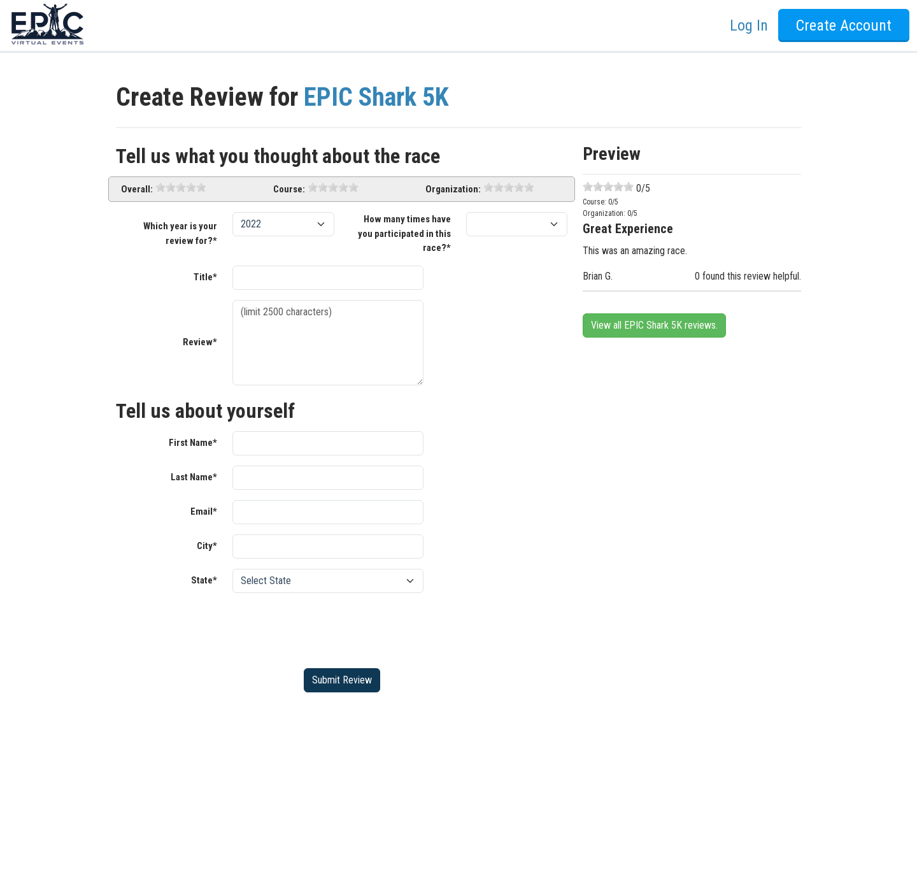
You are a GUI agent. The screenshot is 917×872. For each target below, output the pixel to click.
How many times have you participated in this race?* (404, 233)
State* (204, 580)
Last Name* (194, 477)
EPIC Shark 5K (376, 97)
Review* (200, 342)
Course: (289, 189)
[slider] (180, 187)
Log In (749, 25)
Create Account (844, 25)
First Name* (193, 442)
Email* (203, 511)
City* (207, 546)
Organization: (453, 189)
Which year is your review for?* (180, 233)
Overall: (137, 189)
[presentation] (329, 628)
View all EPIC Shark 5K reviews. (654, 325)
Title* (205, 277)
